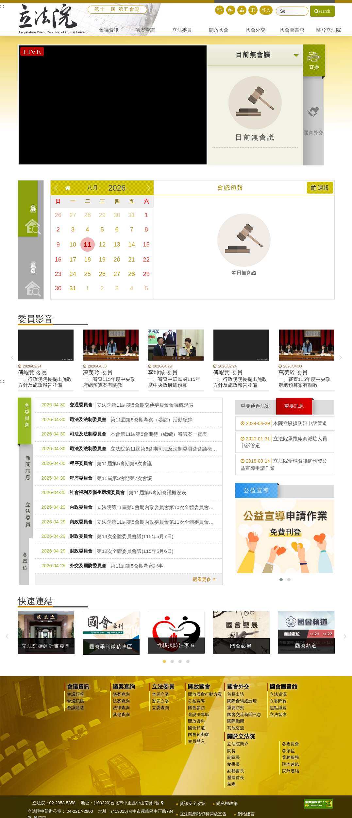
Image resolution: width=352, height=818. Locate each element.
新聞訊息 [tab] (29, 472)
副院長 (275, 747)
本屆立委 (159, 699)
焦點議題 (277, 712)
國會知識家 (198, 739)
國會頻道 (195, 732)
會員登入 (195, 745)
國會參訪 (195, 712)
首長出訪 (234, 699)
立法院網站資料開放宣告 (203, 803)
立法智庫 (277, 719)
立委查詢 (159, 712)
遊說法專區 (198, 719)
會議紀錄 (74, 705)
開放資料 (195, 726)
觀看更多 (202, 584)
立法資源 (277, 699)
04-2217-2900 (80, 800)
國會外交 (237, 692)
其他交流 (234, 732)
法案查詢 (120, 705)
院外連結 (310, 760)
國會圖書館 (283, 692)
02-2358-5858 (62, 792)
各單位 (308, 741)
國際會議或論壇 (241, 705)
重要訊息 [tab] (294, 410)
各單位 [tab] (29, 566)
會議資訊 (77, 692)
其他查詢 (120, 719)
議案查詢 (123, 692)
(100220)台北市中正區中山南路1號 (128, 792)
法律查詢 (120, 712)
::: (2, 6)
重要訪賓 (234, 712)
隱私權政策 (227, 792)
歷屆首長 (277, 767)
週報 (320, 192)
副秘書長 (277, 760)
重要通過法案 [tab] (255, 410)
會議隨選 (74, 712)
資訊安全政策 (192, 792)
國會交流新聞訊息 (243, 719)
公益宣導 (195, 705)
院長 (273, 741)
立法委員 (162, 692)
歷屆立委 (159, 705)
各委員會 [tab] (27, 419)
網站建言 (246, 803)
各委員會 (310, 734)
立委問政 (277, 705)
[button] (243, 10)
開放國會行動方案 (204, 699)
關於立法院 (283, 727)
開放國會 (198, 692)
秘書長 (275, 754)
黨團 (273, 774)
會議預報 (74, 699)
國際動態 (234, 726)
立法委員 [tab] (29, 519)
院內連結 (310, 754)
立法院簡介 (279, 734)
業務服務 (310, 747)
